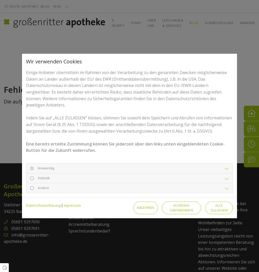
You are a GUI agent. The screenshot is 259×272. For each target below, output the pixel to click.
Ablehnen (145, 207)
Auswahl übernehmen (181, 207)
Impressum (72, 205)
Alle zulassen (219, 207)
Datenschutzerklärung (43, 205)
